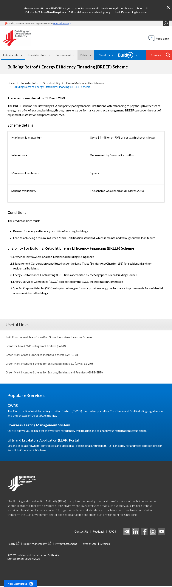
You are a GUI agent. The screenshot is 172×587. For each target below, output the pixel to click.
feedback (162, 38)
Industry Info (10, 54)
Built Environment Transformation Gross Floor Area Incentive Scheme (50, 337)
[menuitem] (13, 55)
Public (83, 54)
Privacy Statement (66, 544)
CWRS (13, 406)
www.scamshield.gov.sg (96, 12)
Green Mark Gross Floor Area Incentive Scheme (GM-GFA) (43, 355)
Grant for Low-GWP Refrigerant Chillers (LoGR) (36, 346)
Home (11, 83)
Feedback (97, 532)
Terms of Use (89, 544)
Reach (13, 544)
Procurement (63, 54)
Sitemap (105, 544)
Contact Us (78, 532)
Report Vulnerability (37, 544)
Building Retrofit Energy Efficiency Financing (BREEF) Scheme (53, 86)
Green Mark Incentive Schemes (87, 83)
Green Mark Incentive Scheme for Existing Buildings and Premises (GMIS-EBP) (56, 373)
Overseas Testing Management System (40, 426)
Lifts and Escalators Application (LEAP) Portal (46, 441)
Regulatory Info (37, 54)
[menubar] (47, 55)
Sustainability (53, 83)
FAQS (112, 532)
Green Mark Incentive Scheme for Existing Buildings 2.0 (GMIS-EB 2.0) (51, 364)
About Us (104, 54)
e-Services (155, 54)
